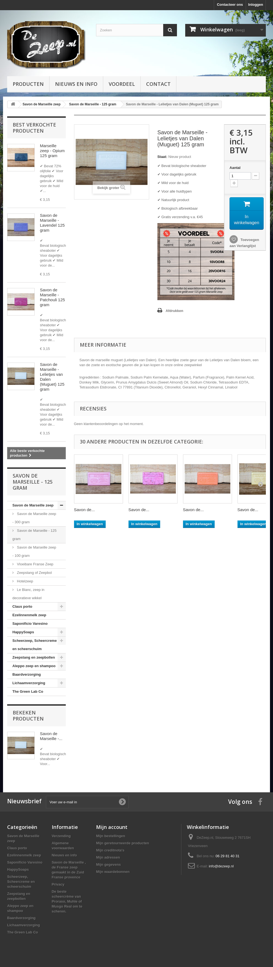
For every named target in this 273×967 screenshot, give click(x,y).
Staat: (162, 157)
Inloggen (255, 4)
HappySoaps (23, 632)
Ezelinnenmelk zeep (29, 615)
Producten (28, 84)
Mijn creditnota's (110, 850)
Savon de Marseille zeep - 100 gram (34, 551)
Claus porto (22, 606)
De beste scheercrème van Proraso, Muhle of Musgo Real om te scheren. (67, 901)
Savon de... (84, 509)
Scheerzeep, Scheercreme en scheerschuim (34, 645)
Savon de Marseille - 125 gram (34, 534)
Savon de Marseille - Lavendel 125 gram (52, 222)
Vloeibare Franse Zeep (34, 564)
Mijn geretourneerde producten (122, 843)
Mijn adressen (108, 857)
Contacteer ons (230, 4)
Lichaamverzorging (28, 683)
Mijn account (111, 827)
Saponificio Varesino (30, 623)
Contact (158, 84)
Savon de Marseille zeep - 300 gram (34, 518)
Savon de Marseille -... (51, 736)
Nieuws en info (76, 84)
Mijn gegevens (108, 864)
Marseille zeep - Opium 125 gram (52, 150)
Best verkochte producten (34, 127)
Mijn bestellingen (110, 836)
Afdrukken (174, 311)
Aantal (235, 168)
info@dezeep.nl (221, 866)
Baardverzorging (26, 674)
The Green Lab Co (27, 691)
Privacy (58, 884)
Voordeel (122, 84)
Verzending (61, 836)
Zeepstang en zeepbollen (33, 657)
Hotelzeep (24, 581)
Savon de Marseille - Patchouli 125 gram (52, 297)
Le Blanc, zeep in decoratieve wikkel (28, 594)
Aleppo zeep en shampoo (34, 666)
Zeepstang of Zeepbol (34, 573)
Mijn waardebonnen (112, 872)
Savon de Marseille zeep (33, 505)
